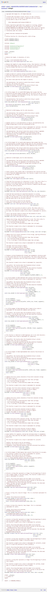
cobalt (3, 6)
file (29, 11)
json (45, 589)
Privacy (11, 590)
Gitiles (8, 590)
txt (41, 589)
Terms (15, 590)
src (41, 6)
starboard (4, 8)
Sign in (44, 2)
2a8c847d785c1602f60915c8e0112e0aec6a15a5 (24, 6)
